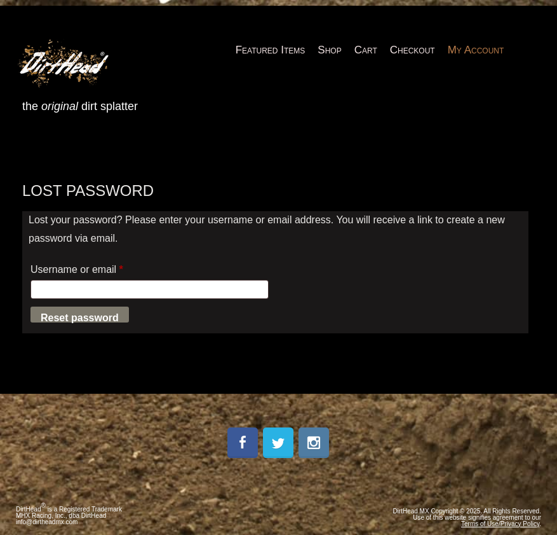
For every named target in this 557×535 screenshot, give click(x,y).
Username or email (97, 267)
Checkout (412, 50)
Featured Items (270, 50)
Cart (365, 50)
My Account (476, 50)
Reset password (80, 317)
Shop (329, 50)
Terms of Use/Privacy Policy (500, 523)
